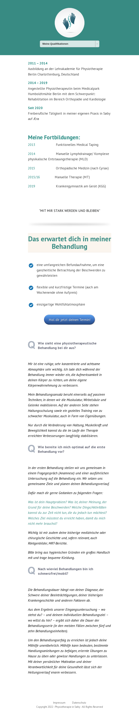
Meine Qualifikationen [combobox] (55, 43)
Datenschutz (79, 702)
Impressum (59, 702)
